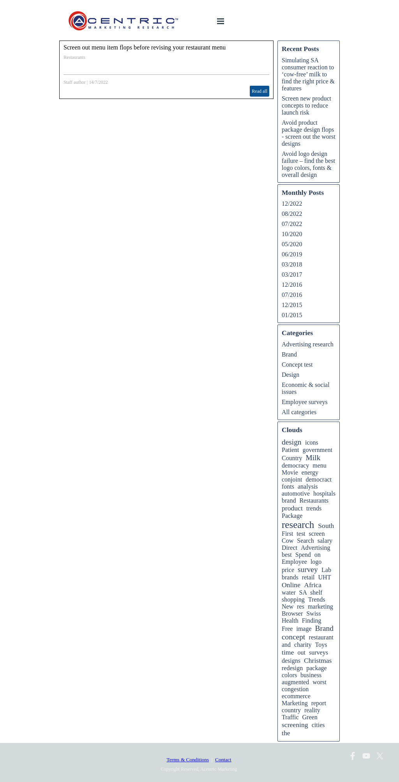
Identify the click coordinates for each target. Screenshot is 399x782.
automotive (296, 493)
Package (292, 515)
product (292, 508)
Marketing (295, 703)
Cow (287, 540)
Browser (292, 613)
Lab (326, 570)
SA (303, 592)
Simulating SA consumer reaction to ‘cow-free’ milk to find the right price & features (308, 74)
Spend (303, 554)
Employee (294, 561)
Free (287, 628)
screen (317, 533)
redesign (292, 668)
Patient (290, 450)
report (318, 703)
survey (308, 569)
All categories (299, 412)
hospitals (324, 493)
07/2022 (292, 224)
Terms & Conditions (187, 760)
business (310, 675)
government (317, 450)
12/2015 (292, 305)
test (301, 533)
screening (295, 725)
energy (310, 472)
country (291, 710)
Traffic (290, 717)
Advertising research (308, 344)
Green (310, 717)
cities (318, 725)
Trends (316, 599)
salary (325, 540)
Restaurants (74, 57)
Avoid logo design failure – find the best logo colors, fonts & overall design (308, 164)
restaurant (321, 637)
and (286, 644)
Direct (289, 547)
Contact (223, 760)
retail (308, 577)
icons (311, 442)
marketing (320, 606)
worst (319, 682)
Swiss (313, 613)
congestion (295, 689)
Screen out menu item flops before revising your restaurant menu (145, 47)
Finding (311, 620)
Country (292, 458)
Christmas (318, 660)
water (289, 592)
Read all (259, 91)
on (317, 554)
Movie (290, 472)
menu (319, 465)
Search (305, 540)
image (303, 628)
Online (291, 585)
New (287, 606)
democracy (295, 465)
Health (290, 620)
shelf (316, 592)
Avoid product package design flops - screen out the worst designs (308, 133)
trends (313, 508)
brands (290, 577)
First (287, 533)
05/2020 (292, 244)
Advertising (315, 547)
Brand (289, 354)
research (298, 524)
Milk (312, 458)
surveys (318, 652)
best (287, 554)
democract (318, 479)
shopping (293, 599)
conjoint (292, 479)
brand (289, 500)
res (300, 606)
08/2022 (292, 213)
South (326, 526)
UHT (324, 577)
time (288, 652)
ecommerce (296, 696)
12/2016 (292, 284)
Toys (321, 644)
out (301, 652)
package (316, 668)
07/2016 (292, 294)
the (286, 733)
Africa (312, 585)
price (288, 570)
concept (293, 637)
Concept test (297, 364)
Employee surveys (305, 402)
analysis (308, 486)
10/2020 (292, 234)
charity (302, 644)
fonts (288, 486)
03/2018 (292, 264)
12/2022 (292, 203)
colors (289, 675)
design (292, 442)
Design (290, 374)
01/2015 (292, 315)
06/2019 (292, 254)
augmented (295, 682)
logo (316, 561)
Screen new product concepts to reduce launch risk (306, 105)
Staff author (75, 82)
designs (291, 660)
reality (312, 710)
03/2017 (292, 274)
